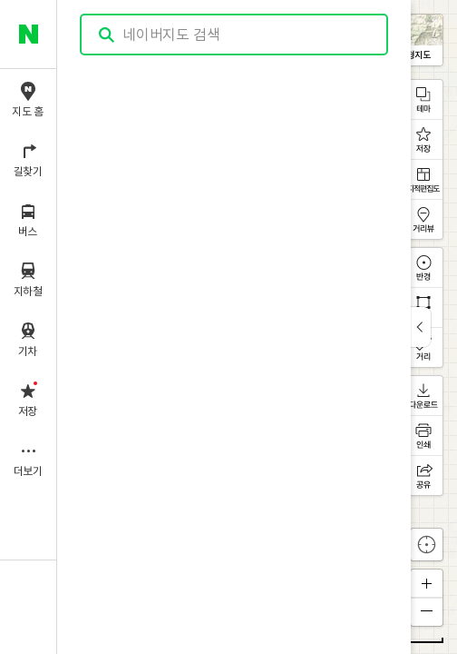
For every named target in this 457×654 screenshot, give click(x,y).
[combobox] (234, 34)
